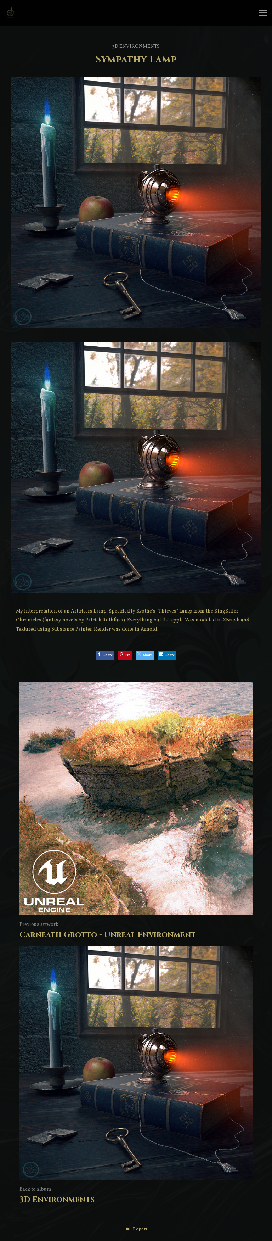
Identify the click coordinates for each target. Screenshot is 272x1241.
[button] (136, 1229)
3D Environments (136, 46)
